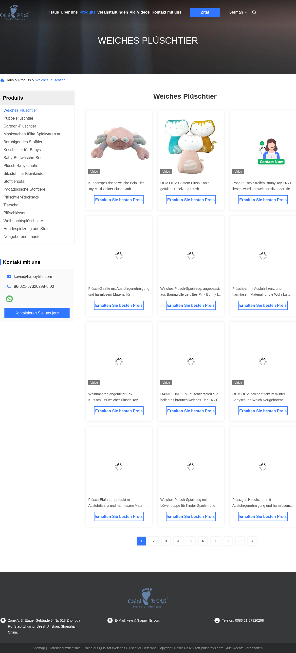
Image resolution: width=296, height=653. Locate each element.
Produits (87, 12)
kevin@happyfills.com (33, 276)
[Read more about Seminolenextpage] (240, 541)
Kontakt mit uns (166, 12)
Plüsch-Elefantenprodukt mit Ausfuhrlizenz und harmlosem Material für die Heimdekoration (117, 505)
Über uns (69, 12)
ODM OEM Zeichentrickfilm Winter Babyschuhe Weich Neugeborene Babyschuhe (258, 400)
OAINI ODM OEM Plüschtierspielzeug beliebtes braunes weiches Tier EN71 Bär (189, 400)
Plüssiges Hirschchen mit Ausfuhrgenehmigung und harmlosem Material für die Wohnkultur (261, 505)
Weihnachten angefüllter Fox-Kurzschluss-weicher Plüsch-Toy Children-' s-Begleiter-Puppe (113, 400)
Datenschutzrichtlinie (65, 648)
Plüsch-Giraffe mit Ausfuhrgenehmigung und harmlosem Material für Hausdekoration (118, 294)
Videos (143, 12)
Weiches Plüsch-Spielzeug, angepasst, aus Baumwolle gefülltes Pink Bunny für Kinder (190, 294)
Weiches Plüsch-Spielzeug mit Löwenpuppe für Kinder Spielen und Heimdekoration (187, 505)
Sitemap (38, 648)
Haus (54, 12)
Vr (132, 12)
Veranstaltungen (112, 12)
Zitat (205, 12)
